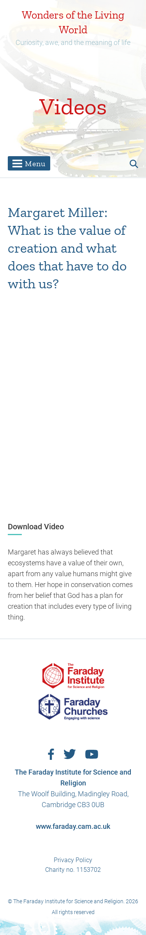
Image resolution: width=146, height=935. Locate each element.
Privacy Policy (73, 860)
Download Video (36, 526)
